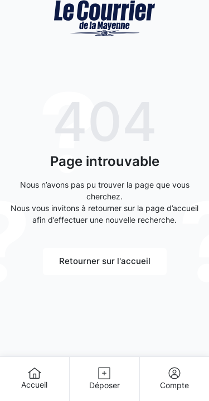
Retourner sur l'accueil (104, 261)
